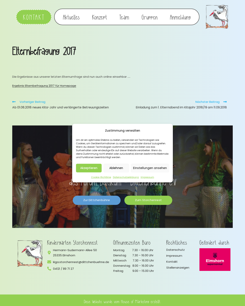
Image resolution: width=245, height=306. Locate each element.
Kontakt (172, 259)
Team (124, 15)
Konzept (99, 15)
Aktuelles (71, 15)
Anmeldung (180, 15)
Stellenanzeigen (177, 265)
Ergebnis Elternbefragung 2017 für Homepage (44, 83)
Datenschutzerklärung (126, 177)
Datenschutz (175, 247)
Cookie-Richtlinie (101, 177)
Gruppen (150, 15)
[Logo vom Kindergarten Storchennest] (30, 251)
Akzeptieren (88, 168)
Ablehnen (116, 168)
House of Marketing (135, 299)
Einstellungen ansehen (150, 168)
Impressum (147, 177)
